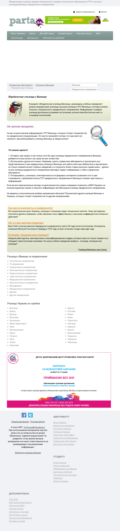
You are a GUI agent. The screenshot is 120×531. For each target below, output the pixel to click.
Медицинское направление (22, 279)
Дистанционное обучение (65, 475)
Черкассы (72, 336)
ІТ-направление (17, 264)
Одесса (71, 308)
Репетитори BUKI (16, 505)
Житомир (14, 317)
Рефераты (58, 478)
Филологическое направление (24, 283)
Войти (103, 12)
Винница (14, 308)
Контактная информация (20, 518)
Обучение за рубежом (53, 38)
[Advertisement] (60, 61)
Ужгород (72, 323)
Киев (12, 327)
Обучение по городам (19, 512)
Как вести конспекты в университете (30, 208)
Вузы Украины (18, 33)
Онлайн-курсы (65, 33)
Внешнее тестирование (64, 425)
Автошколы (32, 38)
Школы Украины (60, 481)
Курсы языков (59, 462)
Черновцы (72, 342)
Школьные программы (63, 444)
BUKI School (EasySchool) (20, 502)
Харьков (71, 327)
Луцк (12, 339)
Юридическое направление (22, 289)
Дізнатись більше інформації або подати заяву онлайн (59, 405)
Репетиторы (17, 38)
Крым (12, 333)
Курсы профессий (61, 466)
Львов (13, 342)
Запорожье (15, 320)
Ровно (70, 314)
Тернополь (73, 320)
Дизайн (13, 292)
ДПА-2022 (13, 499)
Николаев (14, 345)
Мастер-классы (84, 33)
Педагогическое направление (23, 273)
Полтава (71, 311)
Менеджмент (16, 286)
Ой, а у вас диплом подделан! (26, 222)
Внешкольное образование (65, 438)
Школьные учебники (62, 472)
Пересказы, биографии (63, 435)
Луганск (13, 336)
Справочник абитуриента (21, 85)
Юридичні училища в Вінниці (28, 453)
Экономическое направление (23, 270)
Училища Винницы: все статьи (92, 249)
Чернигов (72, 339)
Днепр (13, 311)
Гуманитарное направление (23, 267)
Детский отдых (47, 33)
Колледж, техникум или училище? (28, 234)
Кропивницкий (16, 330)
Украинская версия (20, 422)
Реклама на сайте (17, 521)
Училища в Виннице (45, 85)
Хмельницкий (74, 333)
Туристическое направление (23, 276)
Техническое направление (22, 261)
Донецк (13, 314)
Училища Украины (61, 432)
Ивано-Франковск (18, 323)
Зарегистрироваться (84, 12)
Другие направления (19, 295)
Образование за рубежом (65, 469)
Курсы (32, 33)
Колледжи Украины (62, 429)
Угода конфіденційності (34, 427)
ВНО (98, 33)
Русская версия (37, 422)
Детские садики (16, 509)
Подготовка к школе (18, 515)
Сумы (70, 317)
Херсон (71, 330)
